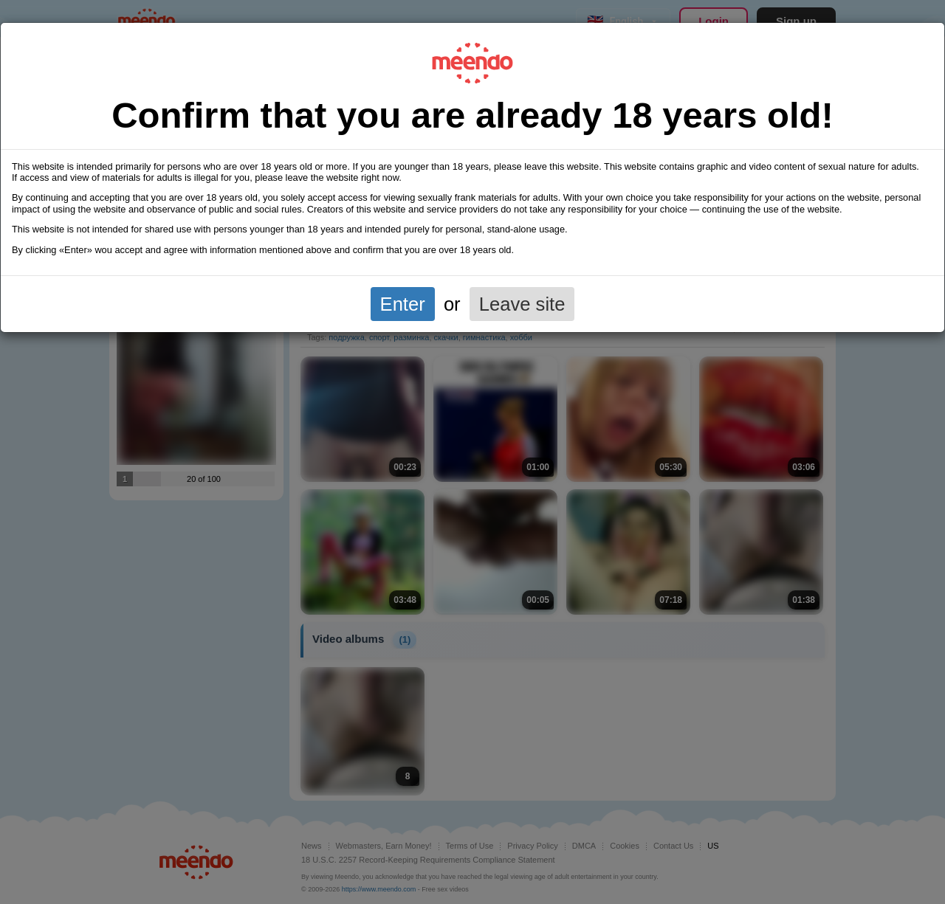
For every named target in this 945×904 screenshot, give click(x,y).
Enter (402, 304)
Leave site (522, 304)
